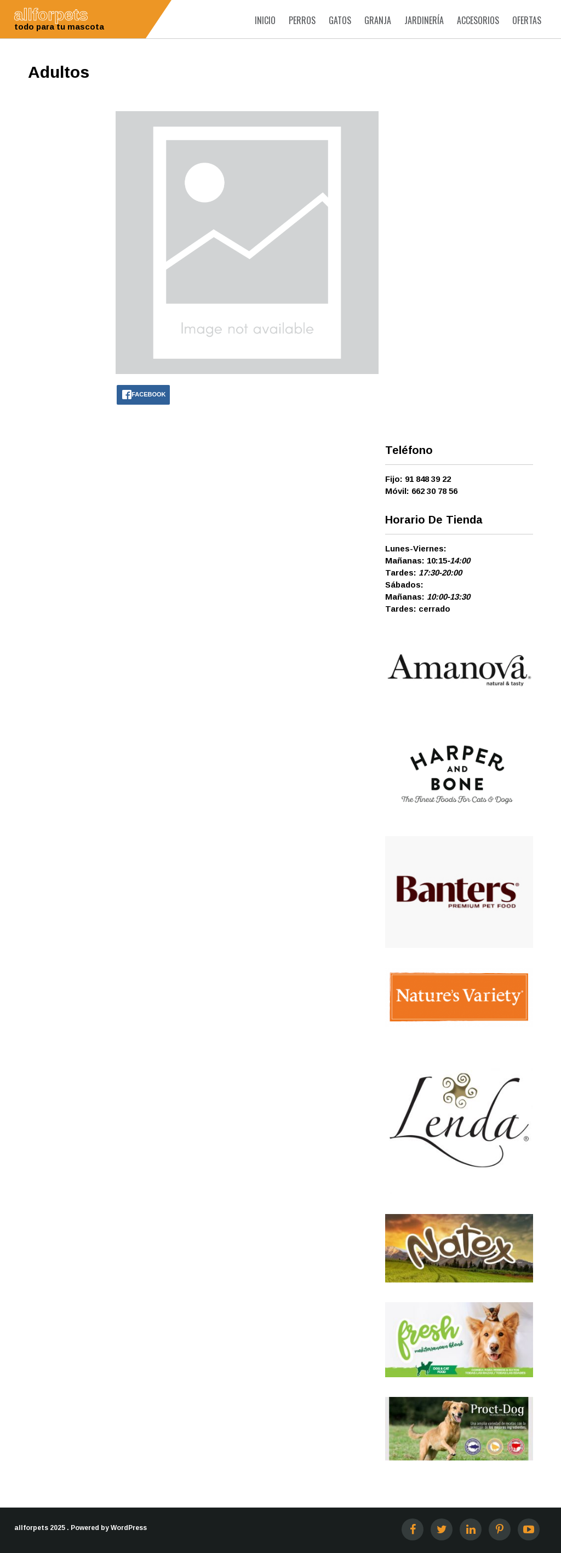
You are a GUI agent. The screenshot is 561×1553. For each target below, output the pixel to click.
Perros (302, 20)
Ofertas (526, 20)
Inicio (265, 20)
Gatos (340, 20)
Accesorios (478, 20)
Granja (377, 20)
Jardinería (424, 20)
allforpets (31, 1528)
